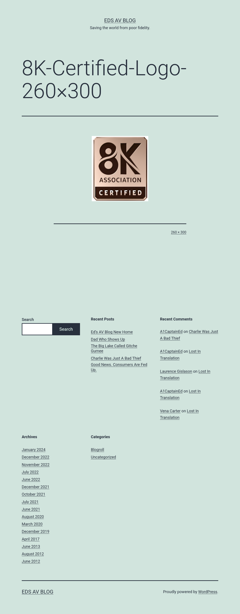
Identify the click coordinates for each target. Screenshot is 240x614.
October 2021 (33, 494)
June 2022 (31, 479)
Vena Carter (170, 411)
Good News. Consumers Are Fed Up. (119, 367)
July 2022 (30, 472)
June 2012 (31, 561)
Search (28, 319)
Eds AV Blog (120, 20)
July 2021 (30, 502)
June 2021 (31, 509)
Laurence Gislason (176, 371)
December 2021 (35, 487)
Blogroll (97, 449)
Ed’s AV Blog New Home (112, 332)
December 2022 (35, 457)
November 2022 (36, 464)
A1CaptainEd (171, 331)
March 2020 (32, 524)
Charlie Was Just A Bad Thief (116, 358)
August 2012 (33, 554)
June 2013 (31, 546)
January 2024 (33, 449)
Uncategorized (103, 457)
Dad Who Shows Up (108, 339)
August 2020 (33, 516)
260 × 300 (178, 232)
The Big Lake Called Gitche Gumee (114, 348)
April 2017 (31, 539)
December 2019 (35, 531)
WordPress (207, 591)
